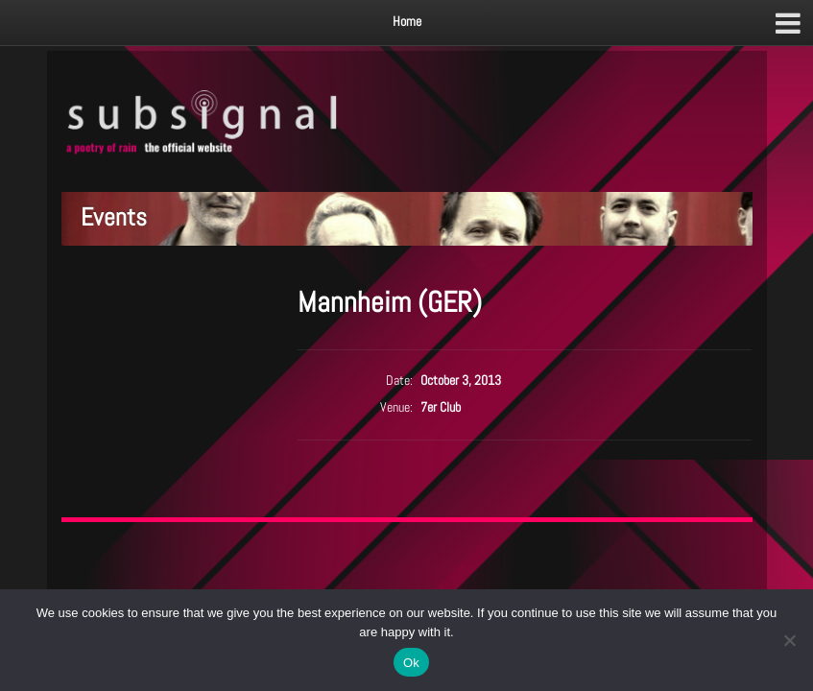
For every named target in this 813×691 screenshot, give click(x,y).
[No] (789, 640)
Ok (411, 662)
